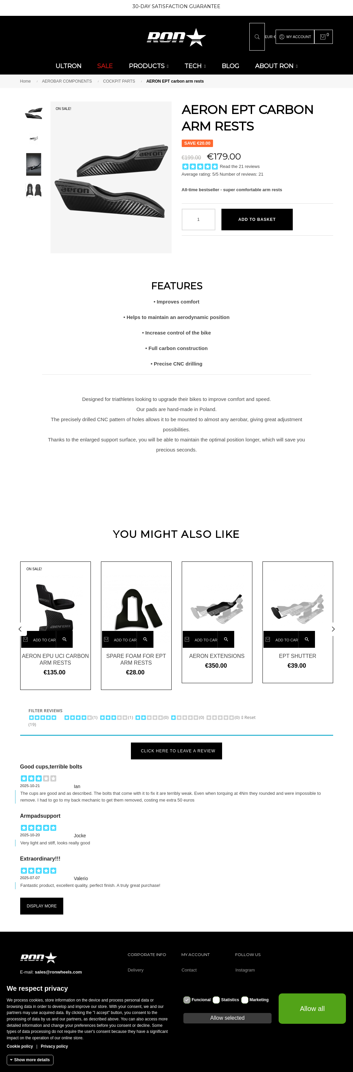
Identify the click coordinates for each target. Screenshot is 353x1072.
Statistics (230, 999)
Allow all (312, 1008)
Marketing (259, 999)
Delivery (135, 965)
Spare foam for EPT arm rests (136, 655)
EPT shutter (297, 652)
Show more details (32, 1059)
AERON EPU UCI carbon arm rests (55, 655)
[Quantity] (198, 215)
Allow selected (227, 1018)
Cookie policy (20, 1046)
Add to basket (257, 215)
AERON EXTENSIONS (216, 652)
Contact (189, 965)
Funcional (201, 999)
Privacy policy (54, 1046)
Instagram (245, 965)
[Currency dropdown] (270, 34)
